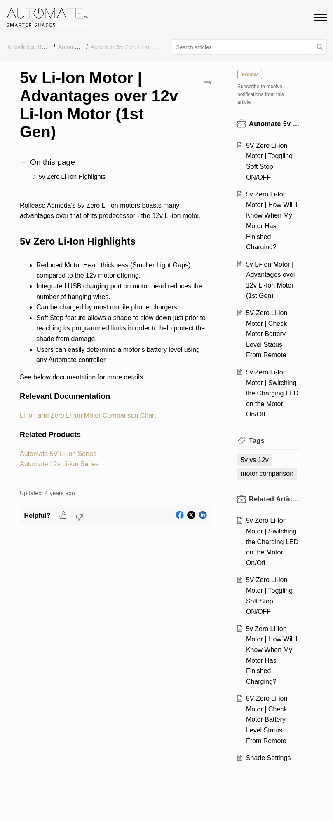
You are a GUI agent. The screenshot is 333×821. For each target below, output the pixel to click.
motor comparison (267, 473)
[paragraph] (115, 340)
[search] (249, 47)
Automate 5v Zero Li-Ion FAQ (128, 47)
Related (274, 499)
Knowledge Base (29, 47)
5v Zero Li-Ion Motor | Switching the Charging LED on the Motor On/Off (272, 393)
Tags (257, 440)
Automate (70, 47)
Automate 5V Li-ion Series (58, 453)
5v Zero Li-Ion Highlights (72, 176)
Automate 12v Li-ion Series (59, 464)
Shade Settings (268, 757)
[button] (320, 47)
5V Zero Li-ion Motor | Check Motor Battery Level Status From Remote (267, 333)
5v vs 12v (255, 459)
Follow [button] (250, 74)
